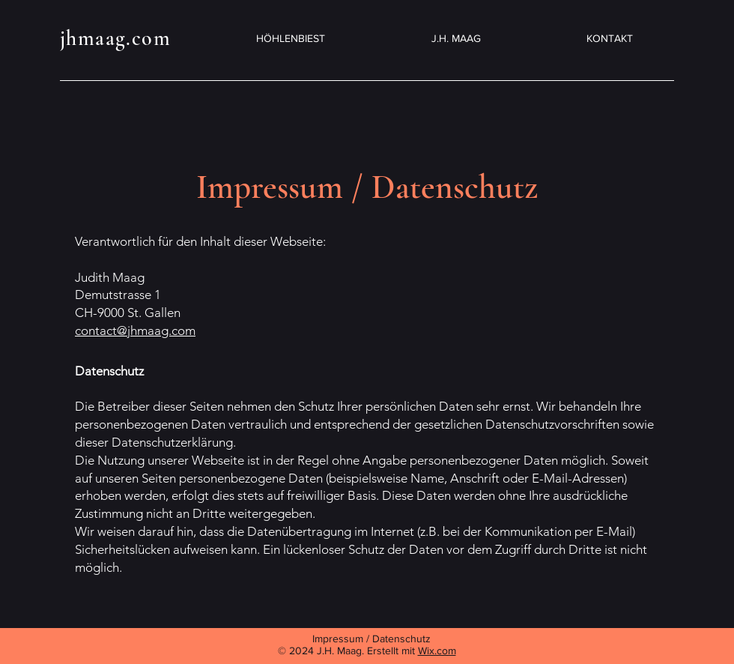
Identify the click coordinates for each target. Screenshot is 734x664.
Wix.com (437, 651)
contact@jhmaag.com (135, 330)
